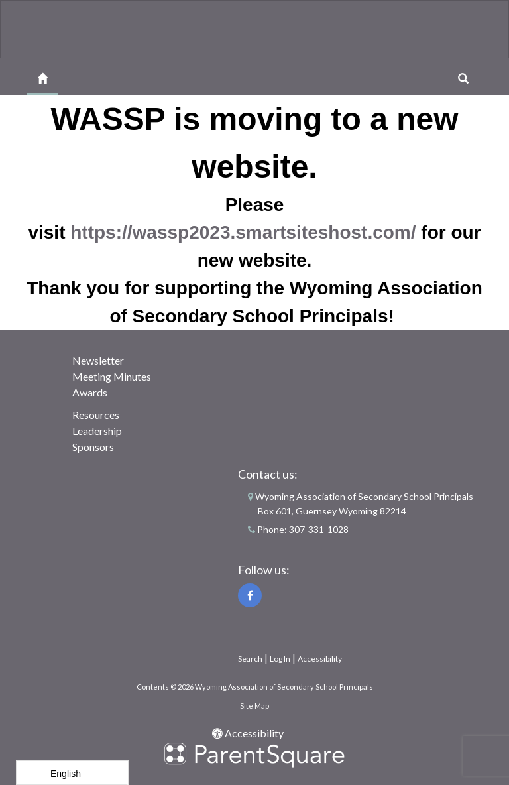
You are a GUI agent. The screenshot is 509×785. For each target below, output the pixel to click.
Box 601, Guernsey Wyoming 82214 (332, 510)
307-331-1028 (319, 529)
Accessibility (320, 659)
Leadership (97, 430)
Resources (95, 414)
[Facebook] (250, 595)
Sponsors (93, 446)
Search (250, 659)
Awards (89, 392)
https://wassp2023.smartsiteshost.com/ (243, 232)
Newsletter (98, 360)
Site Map (254, 705)
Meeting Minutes (111, 376)
